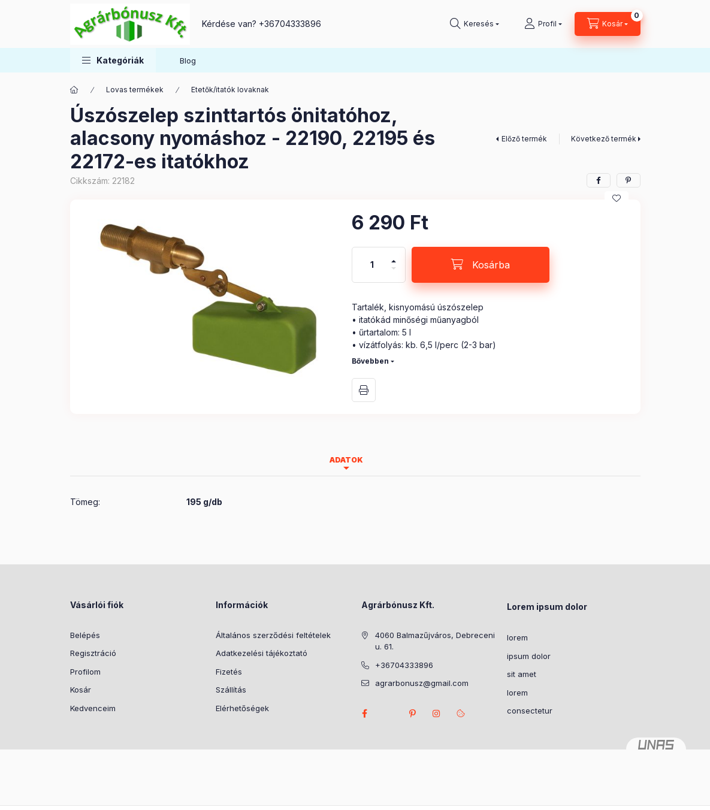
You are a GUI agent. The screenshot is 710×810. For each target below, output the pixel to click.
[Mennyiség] (372, 264)
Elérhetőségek (242, 708)
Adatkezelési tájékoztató (261, 653)
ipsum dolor (529, 656)
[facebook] (599, 180)
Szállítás (231, 689)
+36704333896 (290, 24)
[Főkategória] (74, 89)
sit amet (521, 674)
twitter (389, 714)
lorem (517, 637)
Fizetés (229, 671)
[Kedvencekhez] (617, 198)
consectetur (529, 710)
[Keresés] (474, 24)
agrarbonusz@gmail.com (422, 683)
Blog (188, 60)
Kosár (80, 689)
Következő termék (603, 138)
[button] (113, 60)
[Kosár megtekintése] (607, 24)
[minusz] (393, 273)
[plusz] (393, 256)
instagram (437, 714)
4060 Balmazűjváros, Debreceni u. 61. (435, 641)
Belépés (85, 635)
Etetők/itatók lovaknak (230, 89)
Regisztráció (93, 653)
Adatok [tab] (346, 459)
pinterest (413, 714)
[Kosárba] (480, 265)
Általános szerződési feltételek (273, 635)
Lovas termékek (135, 89)
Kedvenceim (93, 708)
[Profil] (543, 24)
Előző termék (524, 138)
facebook (365, 714)
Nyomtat (364, 390)
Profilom (85, 671)
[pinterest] (628, 180)
